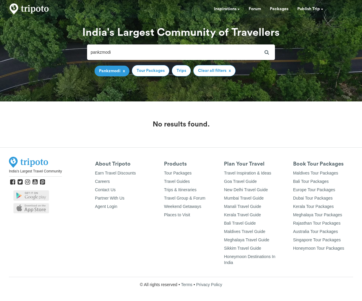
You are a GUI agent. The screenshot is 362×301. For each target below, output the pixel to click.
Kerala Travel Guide (242, 214)
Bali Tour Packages (311, 181)
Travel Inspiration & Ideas (247, 173)
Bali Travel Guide (240, 223)
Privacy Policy (209, 284)
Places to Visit (177, 214)
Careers (102, 181)
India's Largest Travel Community (35, 171)
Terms (186, 284)
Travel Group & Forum (184, 198)
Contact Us (105, 189)
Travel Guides (177, 181)
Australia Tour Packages (315, 231)
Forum (255, 9)
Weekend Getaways (182, 206)
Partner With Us (110, 198)
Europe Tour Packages (314, 189)
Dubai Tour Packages (313, 198)
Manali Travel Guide (242, 206)
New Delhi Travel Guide (246, 189)
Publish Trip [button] (310, 9)
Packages (279, 9)
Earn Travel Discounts (115, 173)
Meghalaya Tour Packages (317, 214)
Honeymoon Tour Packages (318, 248)
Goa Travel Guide (240, 181)
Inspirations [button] (227, 9)
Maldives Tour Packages (315, 173)
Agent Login (106, 206)
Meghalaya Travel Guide (246, 239)
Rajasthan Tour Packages (317, 223)
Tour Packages (178, 173)
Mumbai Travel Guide (244, 198)
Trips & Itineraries (180, 189)
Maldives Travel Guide (244, 231)
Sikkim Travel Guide (242, 248)
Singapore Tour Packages (317, 239)
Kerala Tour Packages (313, 206)
